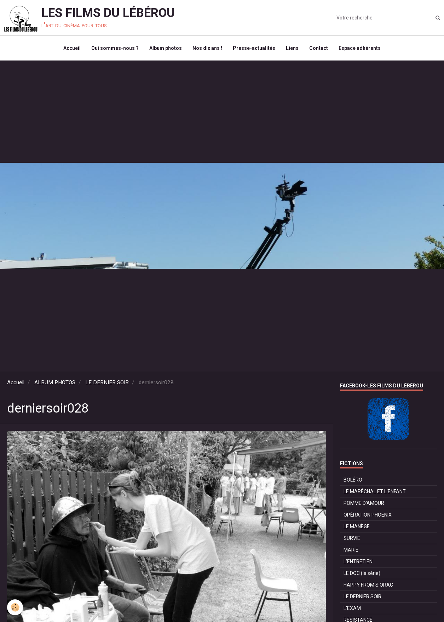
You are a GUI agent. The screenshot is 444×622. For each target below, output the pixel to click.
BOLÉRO (353, 480)
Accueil (72, 48)
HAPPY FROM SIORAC (368, 585)
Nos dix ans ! (207, 48)
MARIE (351, 550)
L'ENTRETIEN (358, 561)
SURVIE (352, 538)
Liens (292, 48)
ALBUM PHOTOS (54, 382)
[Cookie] (15, 607)
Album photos (165, 48)
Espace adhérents (360, 48)
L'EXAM (352, 608)
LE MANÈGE (357, 526)
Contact (318, 48)
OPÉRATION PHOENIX (368, 515)
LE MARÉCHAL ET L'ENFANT (375, 491)
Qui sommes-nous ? (115, 48)
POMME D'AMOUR (364, 503)
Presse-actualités (254, 48)
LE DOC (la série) (362, 573)
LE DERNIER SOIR (107, 382)
